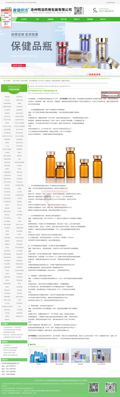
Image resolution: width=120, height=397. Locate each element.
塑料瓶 (7, 123)
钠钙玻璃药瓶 (7, 257)
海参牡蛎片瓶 (19, 142)
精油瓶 (7, 205)
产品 (37, 19)
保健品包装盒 (19, 100)
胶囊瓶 (39, 364)
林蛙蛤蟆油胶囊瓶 (19, 162)
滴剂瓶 (7, 231)
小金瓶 (19, 221)
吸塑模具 (7, 244)
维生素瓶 (19, 290)
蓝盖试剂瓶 (7, 188)
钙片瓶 (19, 300)
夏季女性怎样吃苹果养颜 (9, 350)
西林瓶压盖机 (7, 178)
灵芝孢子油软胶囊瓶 (19, 126)
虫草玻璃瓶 (19, 106)
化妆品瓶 (19, 175)
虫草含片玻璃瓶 (19, 136)
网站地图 (112, 2)
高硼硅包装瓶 (65, 80)
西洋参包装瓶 (19, 133)
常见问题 (45, 86)
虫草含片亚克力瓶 (7, 136)
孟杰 (6, 24)
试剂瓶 (19, 169)
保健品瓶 (50, 19)
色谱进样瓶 (7, 250)
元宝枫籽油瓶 (7, 133)
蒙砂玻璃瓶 (19, 254)
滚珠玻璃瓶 (19, 214)
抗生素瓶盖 (7, 191)
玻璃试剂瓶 (7, 309)
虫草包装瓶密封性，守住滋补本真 (12, 327)
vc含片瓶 (7, 303)
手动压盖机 (19, 182)
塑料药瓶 (19, 293)
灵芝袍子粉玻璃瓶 (19, 123)
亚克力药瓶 (16, 80)
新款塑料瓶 (19, 96)
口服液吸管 (7, 228)
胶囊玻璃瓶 (19, 110)
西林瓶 (7, 142)
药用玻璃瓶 (19, 244)
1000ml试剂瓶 (7, 182)
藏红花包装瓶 (59, 364)
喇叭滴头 (7, 214)
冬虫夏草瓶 (7, 110)
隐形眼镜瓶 (19, 260)
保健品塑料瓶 (7, 283)
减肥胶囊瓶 (19, 139)
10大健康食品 (7, 345)
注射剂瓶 (19, 198)
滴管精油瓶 (19, 313)
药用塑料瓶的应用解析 (9, 332)
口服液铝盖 (19, 257)
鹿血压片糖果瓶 (7, 149)
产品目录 (47, 380)
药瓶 (19, 306)
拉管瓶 (7, 273)
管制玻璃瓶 (19, 146)
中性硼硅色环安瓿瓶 (7, 306)
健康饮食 (65, 380)
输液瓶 (19, 208)
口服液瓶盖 (19, 178)
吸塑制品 (19, 201)
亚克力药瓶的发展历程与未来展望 (12, 329)
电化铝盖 (7, 185)
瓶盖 (19, 159)
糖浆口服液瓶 (7, 224)
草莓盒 (19, 218)
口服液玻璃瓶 (19, 228)
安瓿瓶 (19, 188)
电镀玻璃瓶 (7, 267)
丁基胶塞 (19, 211)
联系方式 (103, 19)
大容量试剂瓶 (7, 175)
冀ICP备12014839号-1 (53, 390)
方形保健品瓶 (33, 80)
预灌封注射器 (7, 211)
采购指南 (90, 19)
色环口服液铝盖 (19, 247)
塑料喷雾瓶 (7, 277)
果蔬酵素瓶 (19, 149)
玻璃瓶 (7, 169)
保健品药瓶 (7, 290)
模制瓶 (7, 234)
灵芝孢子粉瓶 (7, 119)
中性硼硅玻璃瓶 (19, 185)
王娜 (6, 23)
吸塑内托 (7, 319)
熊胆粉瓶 (7, 113)
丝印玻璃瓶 (7, 221)
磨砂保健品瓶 (19, 296)
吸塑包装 (19, 155)
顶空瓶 (7, 270)
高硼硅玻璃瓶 (7, 159)
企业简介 (24, 19)
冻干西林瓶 (34, 109)
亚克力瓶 (64, 19)
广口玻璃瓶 (19, 309)
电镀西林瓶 (19, 267)
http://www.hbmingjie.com (25, 388)
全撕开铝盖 (7, 162)
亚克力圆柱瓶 (101, 364)
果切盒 (19, 283)
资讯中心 (77, 19)
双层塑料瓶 (19, 277)
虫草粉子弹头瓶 (7, 126)
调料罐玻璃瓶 (7, 254)
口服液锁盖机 (7, 172)
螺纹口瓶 (19, 205)
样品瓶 (7, 247)
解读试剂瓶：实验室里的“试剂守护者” (13, 334)
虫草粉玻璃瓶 (7, 129)
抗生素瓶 (19, 191)
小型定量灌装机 (19, 195)
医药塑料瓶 (19, 303)
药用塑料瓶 (19, 280)
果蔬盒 (7, 287)
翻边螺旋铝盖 (19, 264)
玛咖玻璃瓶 (7, 139)
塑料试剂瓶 (19, 241)
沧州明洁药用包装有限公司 (38, 93)
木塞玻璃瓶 (7, 260)
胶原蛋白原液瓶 (19, 237)
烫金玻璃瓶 (7, 264)
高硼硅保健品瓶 (7, 106)
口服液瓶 (7, 152)
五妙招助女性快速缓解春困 (10, 347)
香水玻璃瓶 (7, 237)
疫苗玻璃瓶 (19, 287)
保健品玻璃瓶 (56, 80)
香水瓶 (19, 234)
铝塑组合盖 (19, 172)
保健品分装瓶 (7, 300)
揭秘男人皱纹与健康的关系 (10, 355)
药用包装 (10, 363)
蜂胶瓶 (19, 152)
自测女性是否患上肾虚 (9, 352)
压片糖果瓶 (7, 293)
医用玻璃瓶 (19, 273)
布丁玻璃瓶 (19, 250)
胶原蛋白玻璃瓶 (19, 270)
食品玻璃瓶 (19, 231)
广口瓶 (7, 146)
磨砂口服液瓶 (7, 155)
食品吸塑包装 (7, 198)
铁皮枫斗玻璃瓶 (19, 116)
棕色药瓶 (19, 165)
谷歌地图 (84, 380)
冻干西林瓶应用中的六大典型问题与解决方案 (59, 86)
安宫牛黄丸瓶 (19, 129)
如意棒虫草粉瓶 (19, 119)
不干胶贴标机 (7, 218)
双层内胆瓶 (24, 80)
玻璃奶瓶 (7, 241)
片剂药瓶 (7, 313)
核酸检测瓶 (7, 296)
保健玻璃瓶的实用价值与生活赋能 (12, 337)
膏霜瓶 (7, 316)
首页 (36, 380)
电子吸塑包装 (7, 201)
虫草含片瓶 (7, 116)
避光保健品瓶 (19, 113)
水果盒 (7, 280)
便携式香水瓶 (19, 316)
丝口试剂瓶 (7, 195)
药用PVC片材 (19, 224)
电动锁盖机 (7, 165)
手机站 (108, 2)
